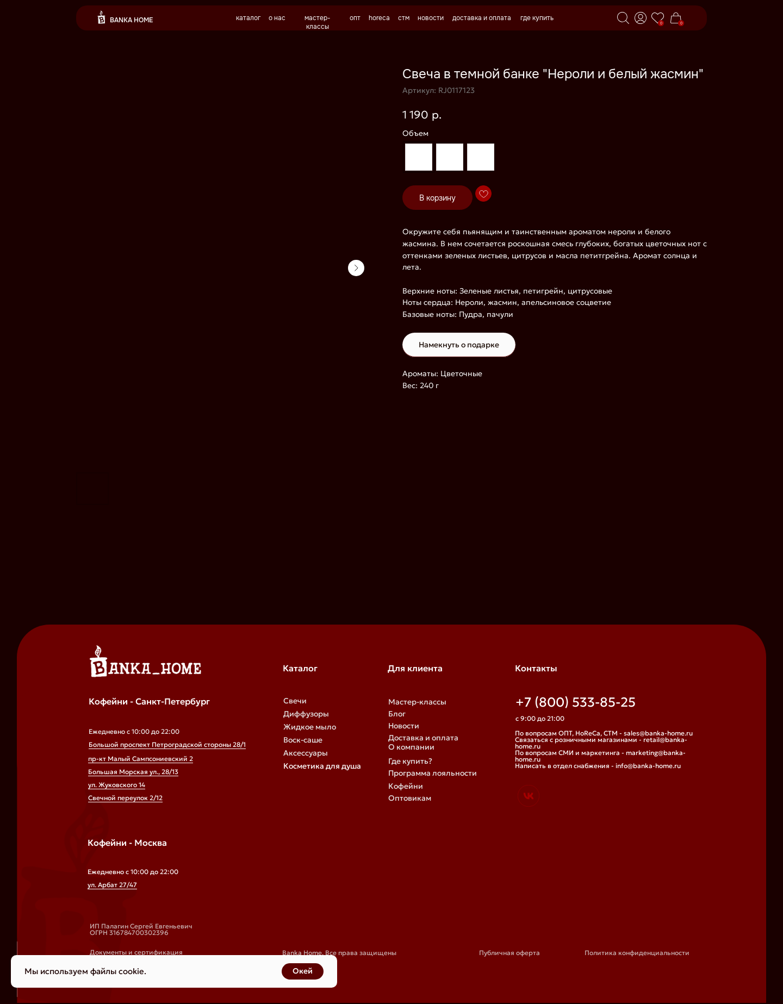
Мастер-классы (417, 702)
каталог (248, 18)
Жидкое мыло (309, 727)
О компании (411, 747)
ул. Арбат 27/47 (112, 885)
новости (431, 18)
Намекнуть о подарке (459, 345)
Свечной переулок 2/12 (125, 798)
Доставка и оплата (423, 738)
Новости (403, 726)
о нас (277, 18)
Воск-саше (302, 740)
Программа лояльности (432, 773)
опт (355, 18)
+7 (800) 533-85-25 (575, 702)
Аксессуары (305, 753)
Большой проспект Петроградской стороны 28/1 (167, 744)
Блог (397, 714)
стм (403, 18)
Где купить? (410, 761)
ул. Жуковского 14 (116, 785)
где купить (537, 18)
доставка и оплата (481, 18)
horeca (379, 18)
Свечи (295, 701)
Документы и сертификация (136, 952)
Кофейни (405, 786)
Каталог (300, 668)
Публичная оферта (509, 953)
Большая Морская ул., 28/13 (133, 772)
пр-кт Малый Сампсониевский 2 (140, 758)
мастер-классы (317, 22)
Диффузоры (306, 714)
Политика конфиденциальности (637, 953)
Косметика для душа (322, 766)
